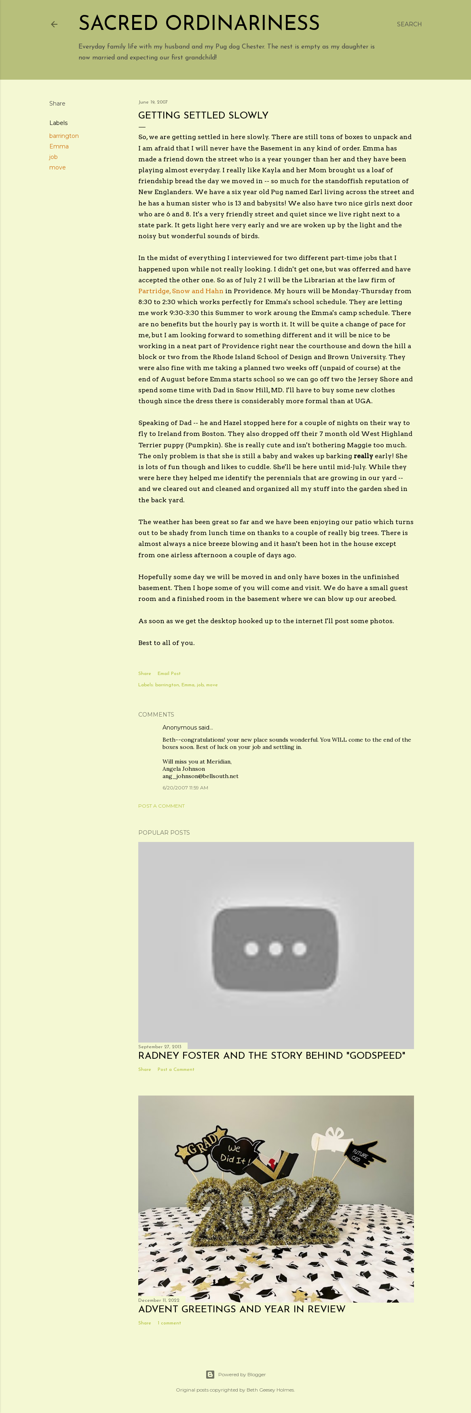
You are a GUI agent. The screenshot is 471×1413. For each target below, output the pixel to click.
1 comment (169, 1323)
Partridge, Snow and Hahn (181, 291)
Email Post (169, 673)
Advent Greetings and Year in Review (242, 1310)
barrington (64, 136)
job (53, 157)
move (57, 167)
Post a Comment (161, 806)
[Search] (409, 24)
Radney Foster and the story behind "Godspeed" (272, 1056)
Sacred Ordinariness (199, 25)
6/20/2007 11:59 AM (185, 788)
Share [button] (57, 103)
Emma (59, 146)
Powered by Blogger (235, 1374)
